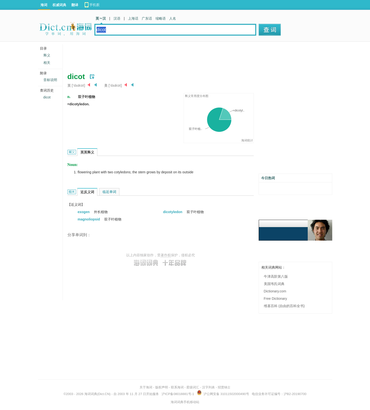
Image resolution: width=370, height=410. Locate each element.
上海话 (133, 18)
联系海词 (177, 387)
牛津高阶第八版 (276, 276)
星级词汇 (192, 387)
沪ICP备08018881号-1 (178, 394)
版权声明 (161, 387)
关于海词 (146, 387)
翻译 (74, 5)
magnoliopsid (89, 219)
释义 (46, 55)
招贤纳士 (224, 387)
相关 (46, 63)
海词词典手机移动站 (185, 402)
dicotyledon (173, 212)
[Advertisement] (156, 55)
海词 (43, 5)
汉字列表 (208, 387)
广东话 (147, 18)
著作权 (166, 255)
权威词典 (59, 5)
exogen (84, 212)
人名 (172, 18)
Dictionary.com (275, 291)
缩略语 (160, 18)
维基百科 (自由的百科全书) (284, 306)
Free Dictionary (275, 299)
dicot (47, 97)
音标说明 (50, 80)
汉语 (117, 18)
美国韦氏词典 (274, 284)
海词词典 (90, 394)
